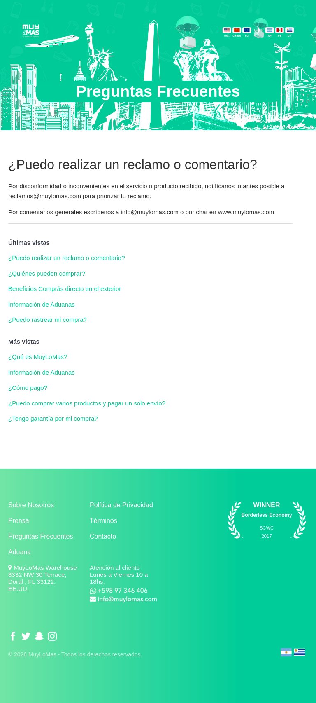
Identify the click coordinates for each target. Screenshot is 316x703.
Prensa (18, 520)
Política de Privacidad (121, 505)
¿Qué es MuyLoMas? (37, 356)
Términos (103, 520)
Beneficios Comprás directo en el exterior (64, 288)
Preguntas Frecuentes (40, 536)
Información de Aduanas (41, 304)
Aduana (19, 551)
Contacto (103, 536)
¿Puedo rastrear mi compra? (47, 319)
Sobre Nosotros (31, 505)
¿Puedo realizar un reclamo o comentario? (66, 257)
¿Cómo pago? (27, 387)
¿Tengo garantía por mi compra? (53, 418)
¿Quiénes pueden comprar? (46, 273)
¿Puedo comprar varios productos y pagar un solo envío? (86, 403)
